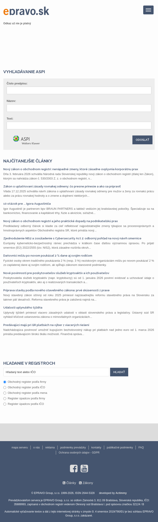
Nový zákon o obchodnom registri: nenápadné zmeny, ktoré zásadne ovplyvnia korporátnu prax (70, 169)
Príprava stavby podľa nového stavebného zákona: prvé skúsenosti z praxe (56, 290)
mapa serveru (20, 447)
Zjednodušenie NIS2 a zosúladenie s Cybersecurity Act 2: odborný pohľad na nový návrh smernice (72, 238)
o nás (36, 447)
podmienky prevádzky (73, 447)
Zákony (88, 483)
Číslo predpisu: (17, 83)
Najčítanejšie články (27, 160)
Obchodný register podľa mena (25, 392)
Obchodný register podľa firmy (24, 381)
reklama (50, 447)
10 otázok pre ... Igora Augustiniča (27, 203)
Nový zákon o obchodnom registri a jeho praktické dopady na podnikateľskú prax (60, 221)
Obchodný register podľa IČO (24, 387)
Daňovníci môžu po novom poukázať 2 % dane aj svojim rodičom (47, 255)
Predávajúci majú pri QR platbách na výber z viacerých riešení (46, 325)
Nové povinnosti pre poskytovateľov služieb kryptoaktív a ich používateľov (56, 273)
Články (71, 483)
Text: (10, 118)
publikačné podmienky (120, 447)
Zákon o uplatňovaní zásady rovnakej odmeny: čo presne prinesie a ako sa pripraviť (62, 186)
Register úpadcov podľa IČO (23, 404)
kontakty (96, 447)
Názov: (11, 101)
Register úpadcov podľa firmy (24, 398)
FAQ (141, 447)
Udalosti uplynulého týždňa (22, 307)
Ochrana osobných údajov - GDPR (79, 452)
